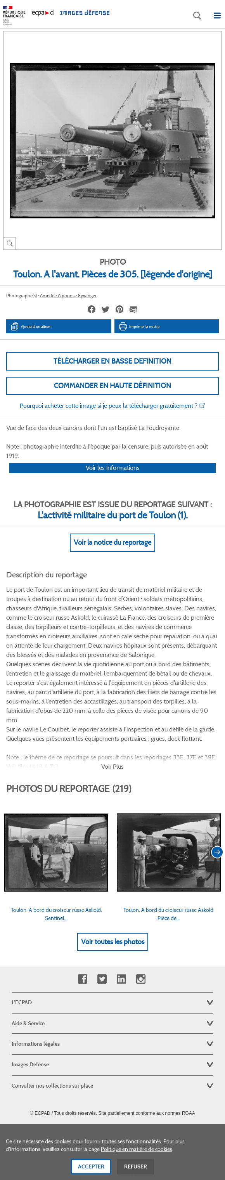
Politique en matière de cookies (136, 1157)
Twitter (102, 943)
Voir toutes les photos (112, 906)
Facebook (82, 943)
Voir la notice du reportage (112, 552)
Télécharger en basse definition (112, 361)
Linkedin (121, 943)
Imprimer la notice (138, 326)
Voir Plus (112, 731)
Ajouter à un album (31, 326)
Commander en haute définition (112, 385)
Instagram (140, 943)
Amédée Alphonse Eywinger (68, 295)
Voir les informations (113, 478)
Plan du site (112, 1094)
